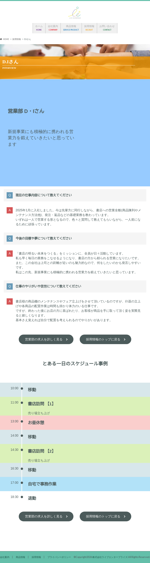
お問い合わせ (107, 27)
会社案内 (53, 27)
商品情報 (71, 27)
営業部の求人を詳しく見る (43, 338)
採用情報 (89, 27)
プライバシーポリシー (62, 546)
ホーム (39, 27)
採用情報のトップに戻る (103, 338)
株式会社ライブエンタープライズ (108, 557)
